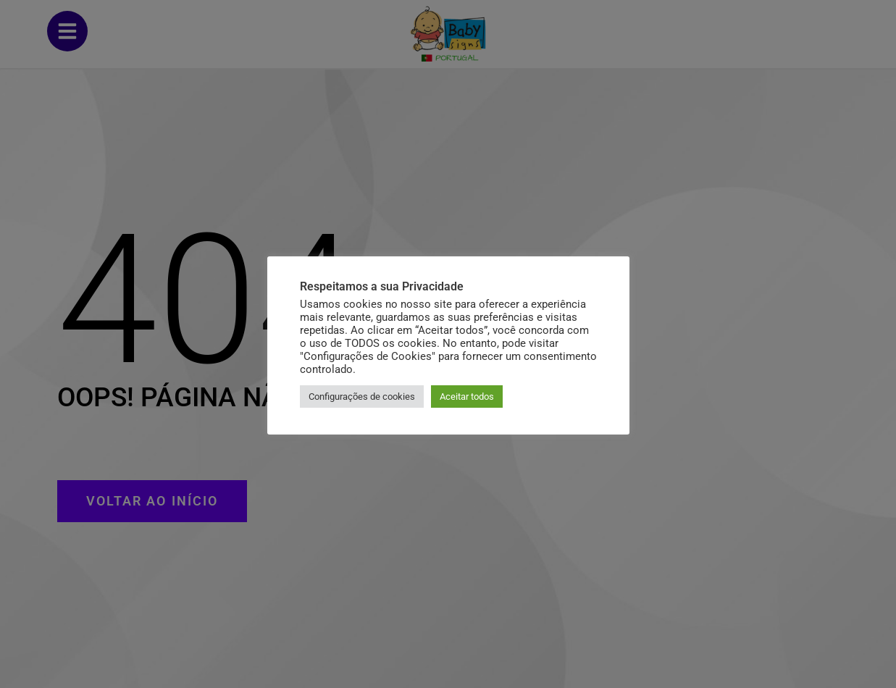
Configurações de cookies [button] (362, 396)
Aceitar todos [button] (467, 396)
